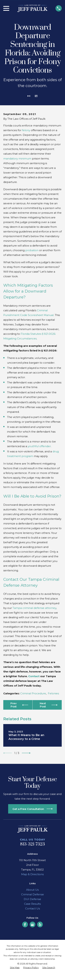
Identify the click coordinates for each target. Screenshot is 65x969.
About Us (32, 889)
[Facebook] (25, 924)
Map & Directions (32, 874)
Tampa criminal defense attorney (34, 608)
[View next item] (26, 753)
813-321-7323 (32, 844)
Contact (34, 676)
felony (26, 130)
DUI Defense (32, 899)
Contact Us (32, 908)
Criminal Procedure (33, 693)
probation (31, 250)
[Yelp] (40, 924)
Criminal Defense (32, 894)
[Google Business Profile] (32, 924)
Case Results (32, 903)
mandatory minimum (17, 158)
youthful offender (39, 446)
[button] (36, 96)
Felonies (53, 693)
